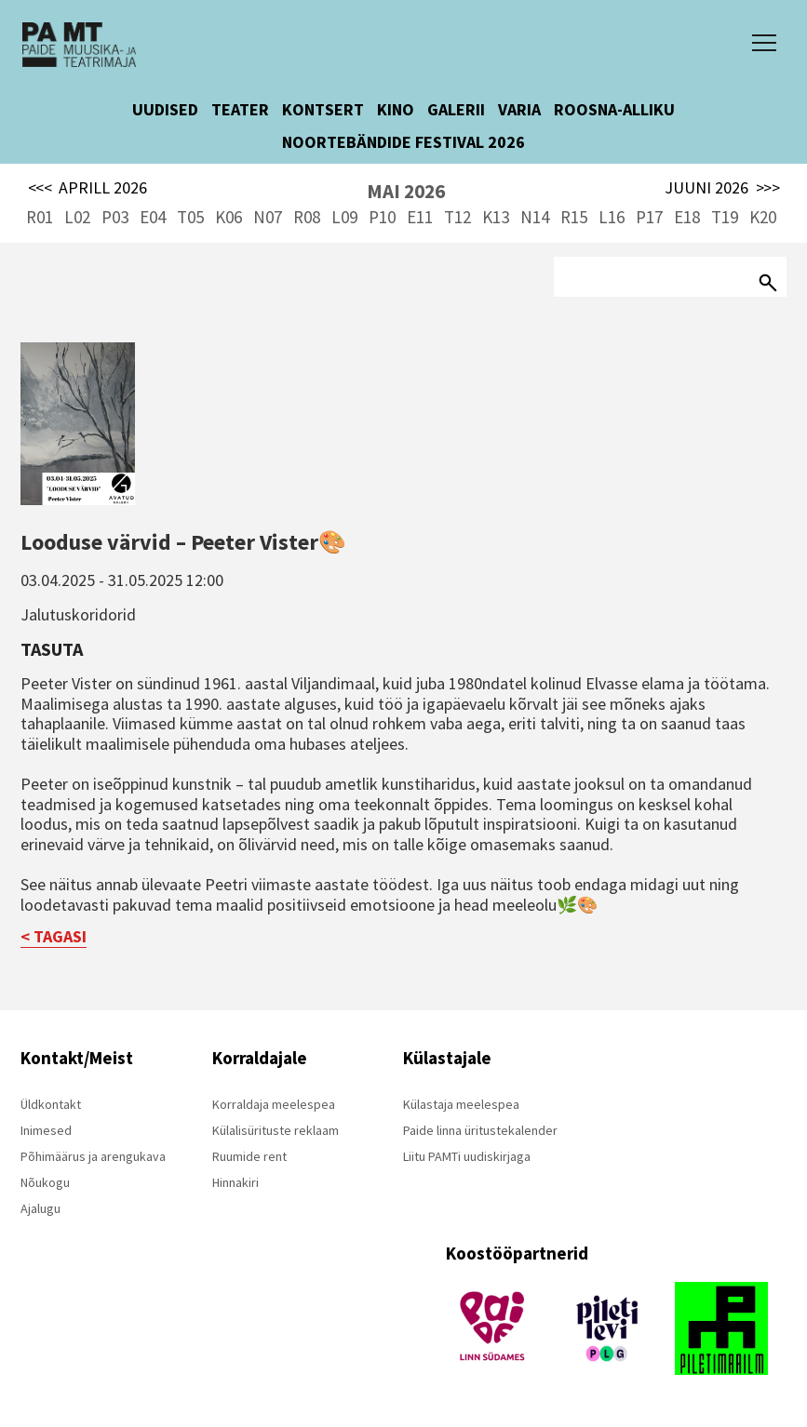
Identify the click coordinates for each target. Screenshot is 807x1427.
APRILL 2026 (88, 188)
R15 (573, 217)
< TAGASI (53, 936)
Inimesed (46, 1130)
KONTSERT (323, 109)
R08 (306, 217)
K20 (762, 217)
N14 (534, 217)
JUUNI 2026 (722, 188)
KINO (395, 109)
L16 (612, 217)
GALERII (456, 109)
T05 (190, 217)
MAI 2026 (406, 191)
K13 (495, 217)
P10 (382, 217)
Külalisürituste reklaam (275, 1130)
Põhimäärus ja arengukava (93, 1156)
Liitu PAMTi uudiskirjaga (467, 1156)
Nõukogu (45, 1182)
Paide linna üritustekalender (480, 1130)
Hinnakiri (235, 1182)
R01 (39, 217)
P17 (649, 217)
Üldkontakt (50, 1104)
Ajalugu (40, 1208)
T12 (457, 217)
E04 (153, 217)
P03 (114, 217)
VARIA (519, 109)
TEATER (240, 109)
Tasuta (51, 648)
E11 (420, 217)
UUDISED (165, 109)
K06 (228, 217)
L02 (77, 217)
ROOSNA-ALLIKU (614, 109)
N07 (267, 217)
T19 (724, 217)
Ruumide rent (249, 1156)
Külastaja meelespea (461, 1104)
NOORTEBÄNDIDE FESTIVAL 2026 (403, 142)
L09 (344, 217)
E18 (687, 217)
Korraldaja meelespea (273, 1104)
